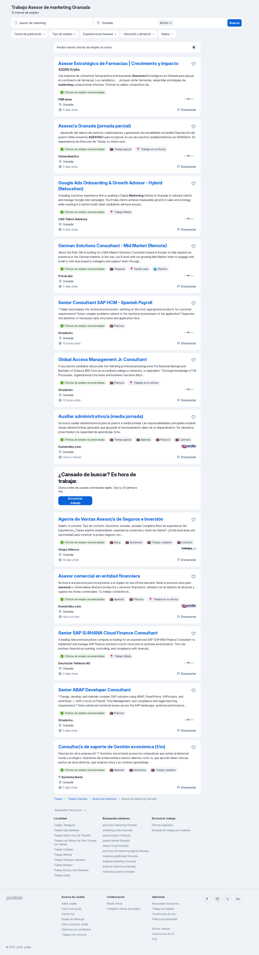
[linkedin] (238, 899)
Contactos (68, 913)
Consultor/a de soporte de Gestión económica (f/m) (111, 750)
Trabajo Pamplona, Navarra (69, 863)
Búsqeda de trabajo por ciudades (171, 833)
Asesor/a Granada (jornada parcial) (94, 126)
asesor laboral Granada (116, 844)
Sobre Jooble (69, 903)
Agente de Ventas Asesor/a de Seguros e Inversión (110, 522)
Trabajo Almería (63, 858)
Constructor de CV (163, 933)
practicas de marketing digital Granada (126, 854)
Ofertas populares (162, 828)
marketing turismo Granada (119, 875)
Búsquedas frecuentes (71, 814)
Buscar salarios (161, 928)
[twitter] (227, 899)
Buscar (234, 23)
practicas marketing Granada (120, 828)
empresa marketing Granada (119, 865)
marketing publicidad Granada (120, 859)
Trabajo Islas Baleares (66, 833)
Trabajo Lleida (62, 879)
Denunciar (186, 110)
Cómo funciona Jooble (75, 924)
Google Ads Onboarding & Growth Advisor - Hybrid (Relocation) (110, 185)
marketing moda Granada (117, 833)
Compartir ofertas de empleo (123, 908)
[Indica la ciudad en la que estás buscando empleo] (134, 23)
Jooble (27, 947)
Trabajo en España (163, 908)
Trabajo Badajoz (63, 868)
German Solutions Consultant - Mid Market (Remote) (112, 245)
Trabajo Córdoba (63, 853)
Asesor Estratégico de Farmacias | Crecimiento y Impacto (118, 63)
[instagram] (217, 899)
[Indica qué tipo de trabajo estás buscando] (52, 23)
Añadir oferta (114, 903)
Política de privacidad (164, 919)
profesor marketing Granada (119, 870)
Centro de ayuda (71, 908)
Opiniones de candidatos (76, 929)
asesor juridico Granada (116, 839)
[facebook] (207, 899)
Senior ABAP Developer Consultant (94, 693)
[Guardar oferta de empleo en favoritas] (193, 64)
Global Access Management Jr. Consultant (102, 359)
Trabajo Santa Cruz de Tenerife (72, 839)
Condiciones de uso (163, 913)
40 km (166, 23)
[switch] (195, 47)
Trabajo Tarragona (64, 828)
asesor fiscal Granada (116, 849)
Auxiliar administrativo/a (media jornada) (100, 416)
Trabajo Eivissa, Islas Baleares (71, 873)
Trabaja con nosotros (74, 934)
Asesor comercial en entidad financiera (99, 579)
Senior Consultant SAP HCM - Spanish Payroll (105, 302)
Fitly (154, 939)
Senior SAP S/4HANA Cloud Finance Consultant (108, 636)
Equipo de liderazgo (73, 919)
